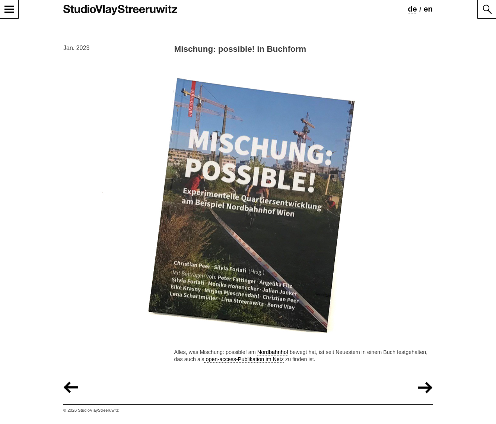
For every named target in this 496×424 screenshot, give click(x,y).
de (412, 8)
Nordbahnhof (272, 352)
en (428, 8)
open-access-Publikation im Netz (244, 359)
